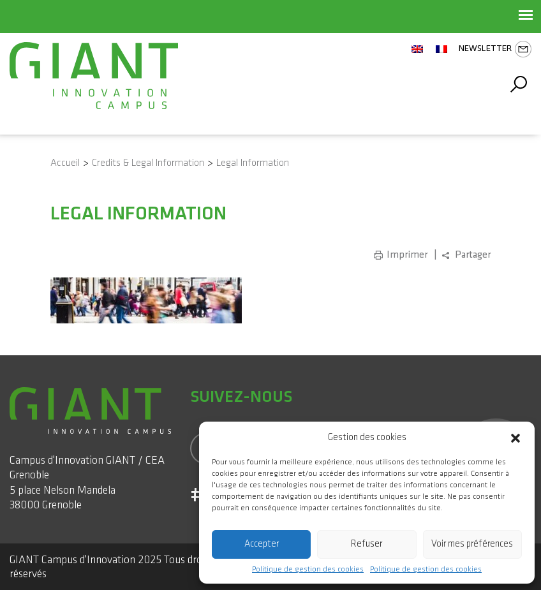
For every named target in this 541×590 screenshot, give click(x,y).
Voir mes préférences (472, 544)
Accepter (261, 544)
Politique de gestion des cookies (308, 569)
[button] (515, 437)
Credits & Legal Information (148, 163)
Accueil (65, 163)
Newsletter (495, 49)
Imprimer (407, 255)
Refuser (366, 544)
